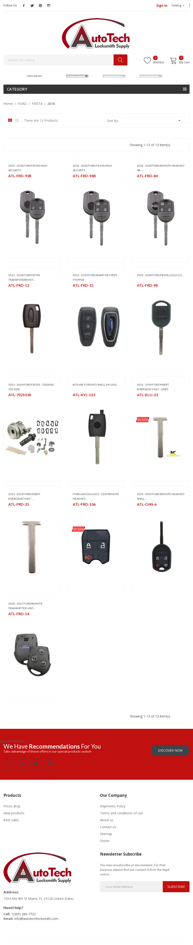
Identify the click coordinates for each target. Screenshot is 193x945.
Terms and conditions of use (121, 811)
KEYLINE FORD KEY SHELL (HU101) (95, 384)
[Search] (65, 59)
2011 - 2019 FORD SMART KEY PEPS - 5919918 (95, 277)
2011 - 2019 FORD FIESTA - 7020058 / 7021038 (31, 387)
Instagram (49, 5)
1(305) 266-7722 (23, 912)
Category (17, 89)
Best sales (11, 818)
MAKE (60, 76)
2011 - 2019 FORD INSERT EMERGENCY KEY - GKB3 (153, 387)
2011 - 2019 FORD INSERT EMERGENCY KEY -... (24, 496)
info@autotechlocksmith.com (36, 917)
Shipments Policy (112, 804)
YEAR (133, 76)
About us (106, 818)
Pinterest (40, 5)
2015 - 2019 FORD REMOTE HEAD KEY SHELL (160, 496)
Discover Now (170, 749)
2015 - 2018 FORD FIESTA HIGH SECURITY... (27, 168)
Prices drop (11, 804)
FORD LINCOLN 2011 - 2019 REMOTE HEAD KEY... (96, 496)
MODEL (97, 76)
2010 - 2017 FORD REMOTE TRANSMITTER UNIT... (25, 606)
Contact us (108, 825)
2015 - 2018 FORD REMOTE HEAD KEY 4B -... (160, 168)
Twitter (32, 5)
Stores (105, 839)
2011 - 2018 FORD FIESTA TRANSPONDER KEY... (24, 277)
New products (13, 811)
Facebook (24, 5)
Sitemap (106, 832)
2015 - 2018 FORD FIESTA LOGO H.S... (160, 275)
